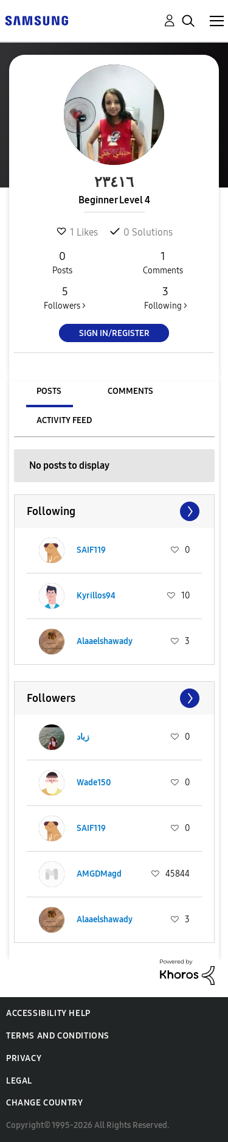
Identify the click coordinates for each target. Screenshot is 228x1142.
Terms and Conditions (57, 1036)
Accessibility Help (48, 1013)
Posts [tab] (48, 391)
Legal (19, 1081)
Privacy (23, 1058)
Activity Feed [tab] (64, 420)
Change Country (44, 1103)
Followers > (64, 297)
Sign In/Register (114, 333)
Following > (165, 297)
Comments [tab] (130, 391)
